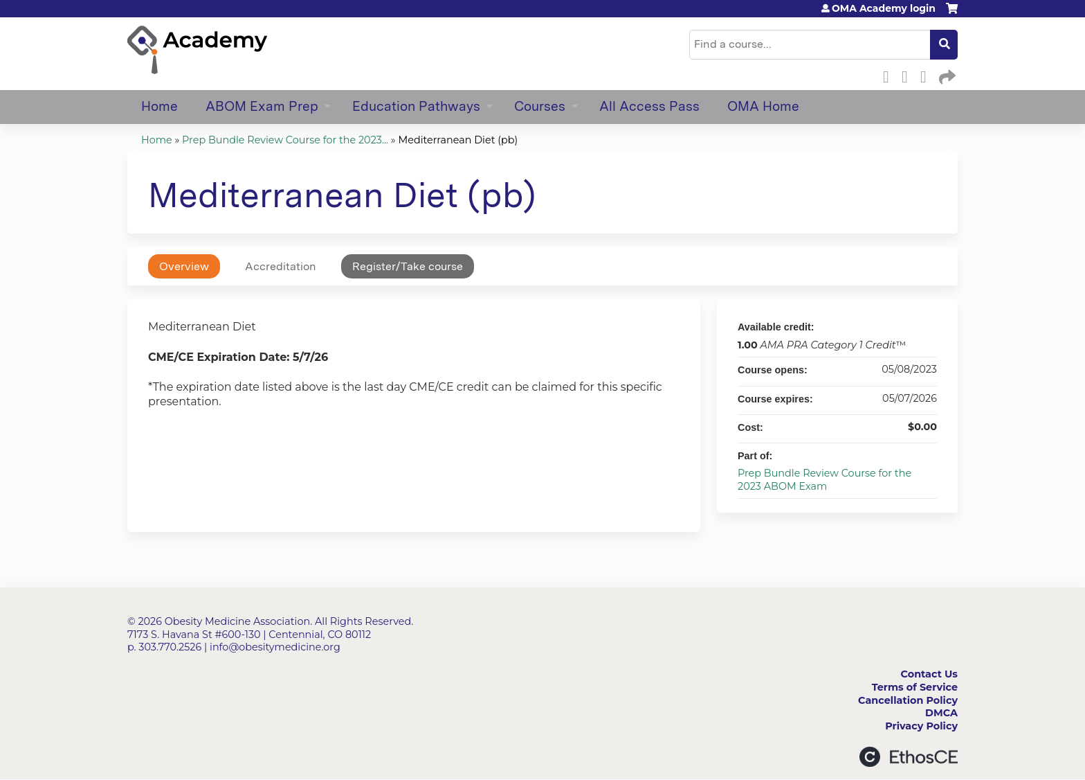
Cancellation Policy (908, 700)
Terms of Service (915, 687)
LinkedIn (927, 75)
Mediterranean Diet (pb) (458, 140)
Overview (184, 266)
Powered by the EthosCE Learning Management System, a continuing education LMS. (908, 757)
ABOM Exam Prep (262, 106)
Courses (539, 106)
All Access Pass (649, 106)
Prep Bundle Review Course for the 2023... (285, 140)
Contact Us (929, 674)
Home (159, 106)
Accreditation (280, 266)
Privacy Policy (921, 726)
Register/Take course (407, 266)
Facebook (890, 75)
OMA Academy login (884, 8)
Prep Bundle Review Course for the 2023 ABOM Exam (824, 480)
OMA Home (763, 106)
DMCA (941, 713)
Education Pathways (416, 106)
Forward (946, 75)
